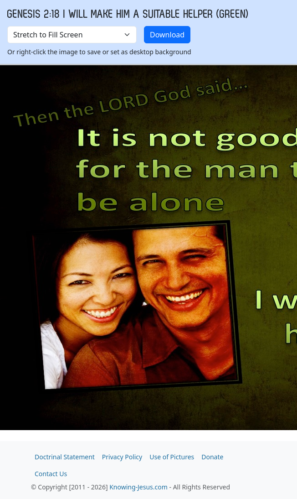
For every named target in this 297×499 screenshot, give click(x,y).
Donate (212, 456)
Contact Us (51, 473)
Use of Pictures (171, 456)
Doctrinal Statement (65, 456)
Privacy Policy (122, 456)
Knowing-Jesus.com (138, 487)
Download (167, 35)
